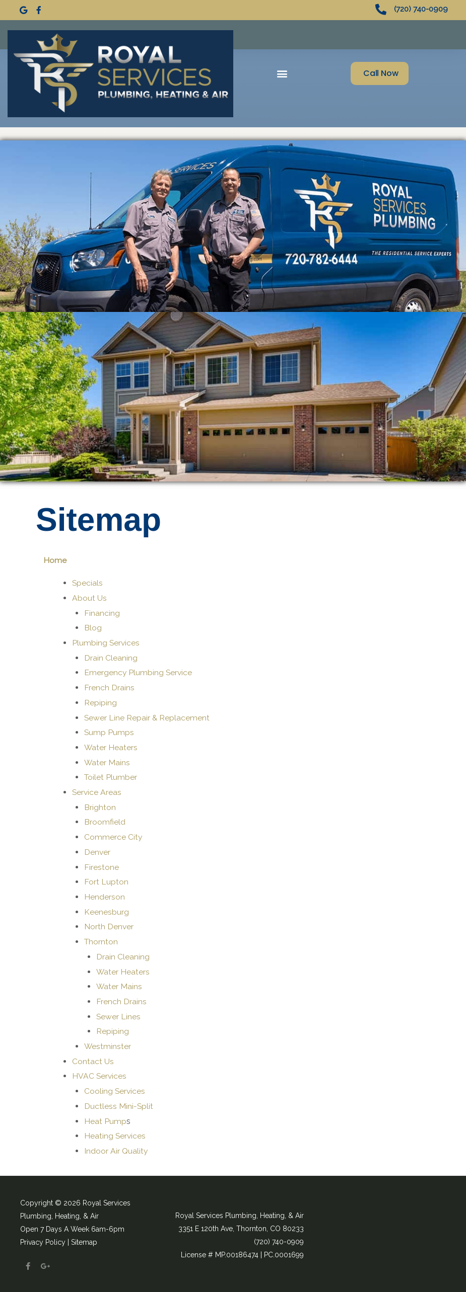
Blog (93, 625)
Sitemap (84, 1240)
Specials (87, 581)
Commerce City (113, 835)
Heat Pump (105, 1119)
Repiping (100, 700)
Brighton (100, 805)
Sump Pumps (109, 730)
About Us (89, 596)
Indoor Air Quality (116, 1149)
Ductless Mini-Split (119, 1104)
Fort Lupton (106, 879)
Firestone (101, 865)
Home (54, 558)
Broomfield (104, 820)
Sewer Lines (118, 1014)
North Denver (109, 925)
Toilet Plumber (111, 775)
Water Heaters (111, 745)
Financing (102, 611)
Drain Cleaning (111, 656)
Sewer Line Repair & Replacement (147, 715)
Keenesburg (106, 910)
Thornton (101, 939)
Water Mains (107, 760)
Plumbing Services (106, 640)
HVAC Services (99, 1074)
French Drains (109, 685)
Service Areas (97, 790)
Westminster (107, 1044)
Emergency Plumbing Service (138, 671)
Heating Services (115, 1134)
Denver (97, 850)
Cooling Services (115, 1089)
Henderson (104, 895)
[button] (282, 71)
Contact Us (93, 1059)
